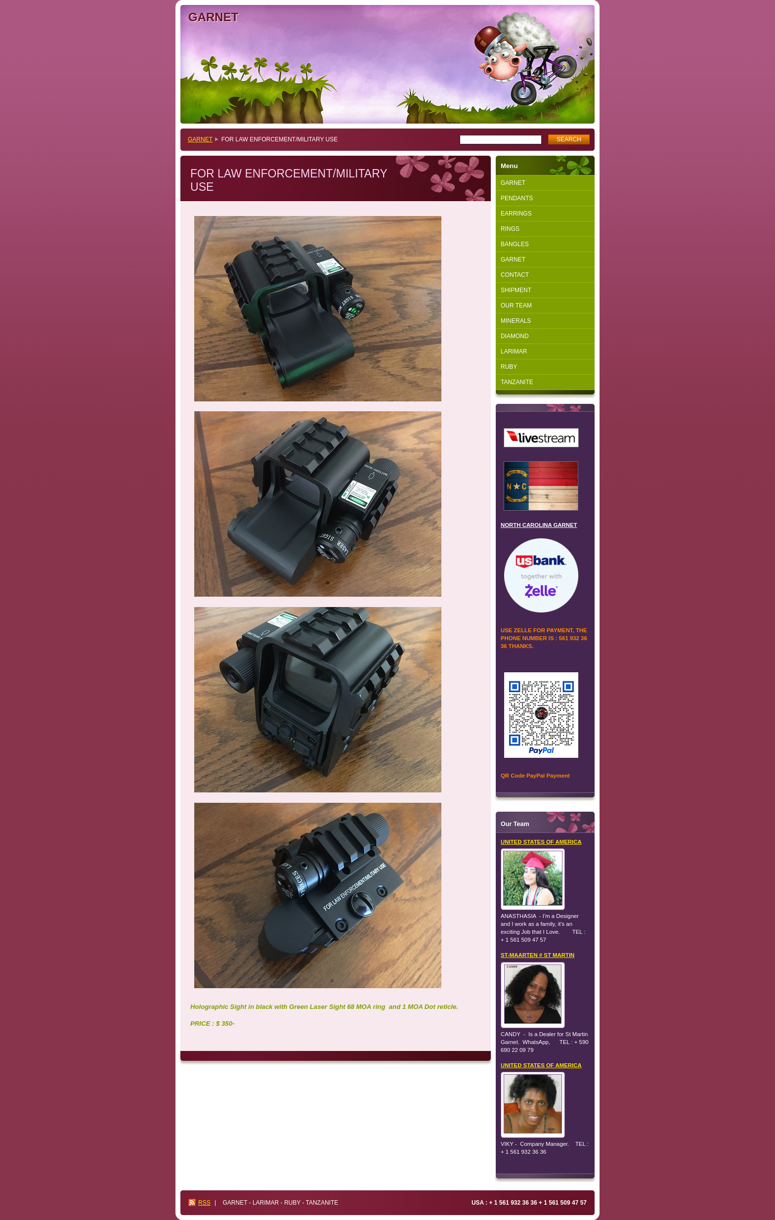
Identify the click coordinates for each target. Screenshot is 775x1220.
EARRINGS (516, 213)
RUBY (509, 366)
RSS (204, 1202)
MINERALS (516, 320)
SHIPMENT (516, 290)
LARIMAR (514, 351)
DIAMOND (515, 336)
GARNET (200, 139)
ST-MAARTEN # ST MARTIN (537, 955)
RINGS (510, 228)
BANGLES (515, 244)
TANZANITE (517, 382)
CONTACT (515, 274)
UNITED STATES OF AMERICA (541, 842)
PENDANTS (517, 198)
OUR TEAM (516, 305)
